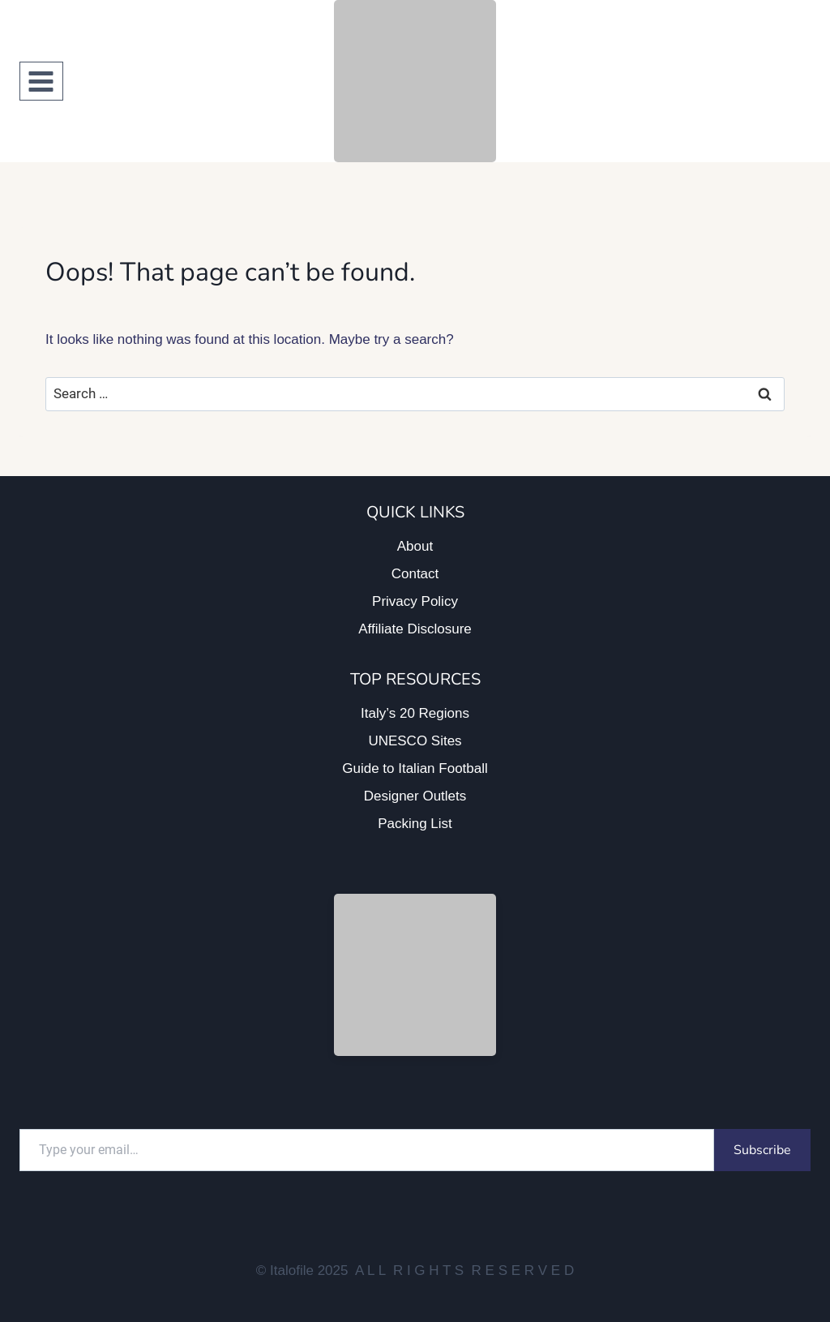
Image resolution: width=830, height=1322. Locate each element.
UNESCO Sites (414, 741)
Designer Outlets (415, 796)
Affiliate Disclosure (415, 629)
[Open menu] (41, 81)
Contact (415, 574)
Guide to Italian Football (415, 768)
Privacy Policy (415, 601)
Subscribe (762, 1150)
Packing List (415, 823)
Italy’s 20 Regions (415, 713)
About (415, 546)
